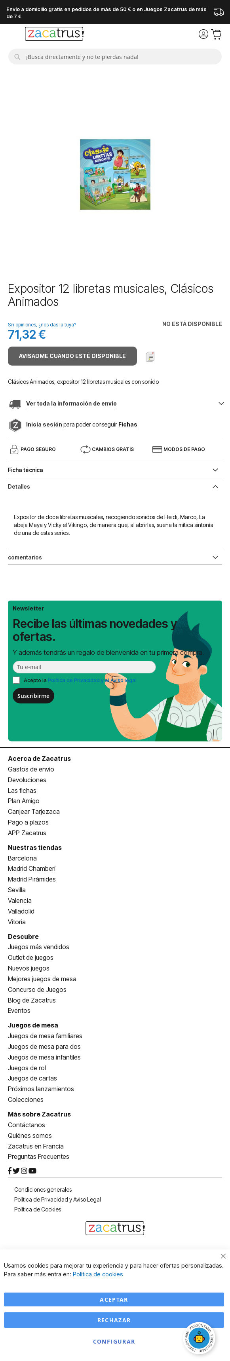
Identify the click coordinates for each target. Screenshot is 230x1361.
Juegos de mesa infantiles (44, 1057)
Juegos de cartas (32, 1078)
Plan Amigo (24, 801)
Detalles (19, 486)
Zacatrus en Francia (36, 1146)
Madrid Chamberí (31, 868)
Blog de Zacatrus (32, 1000)
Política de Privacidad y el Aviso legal (92, 680)
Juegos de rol (27, 1068)
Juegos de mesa (33, 1025)
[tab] (115, 486)
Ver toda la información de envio (71, 403)
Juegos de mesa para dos (44, 1046)
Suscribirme (33, 695)
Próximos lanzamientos (41, 1089)
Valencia (20, 900)
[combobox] (115, 56)
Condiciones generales (43, 1189)
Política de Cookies (37, 1209)
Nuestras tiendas (35, 847)
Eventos (19, 1010)
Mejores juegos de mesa (42, 979)
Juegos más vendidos (38, 947)
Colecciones (26, 1099)
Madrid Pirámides (32, 879)
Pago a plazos (28, 822)
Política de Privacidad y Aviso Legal (57, 1199)
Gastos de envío (31, 769)
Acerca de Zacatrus (39, 758)
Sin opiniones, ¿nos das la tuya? (42, 325)
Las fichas (22, 790)
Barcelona (22, 858)
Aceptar (114, 1299)
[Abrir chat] (200, 1339)
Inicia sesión (44, 424)
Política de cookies (98, 1274)
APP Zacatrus (27, 833)
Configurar (114, 1341)
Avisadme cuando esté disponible (72, 356)
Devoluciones (27, 780)
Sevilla (17, 890)
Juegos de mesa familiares (45, 1036)
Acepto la (80, 680)
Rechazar (114, 1320)
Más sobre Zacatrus (39, 1114)
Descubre (23, 936)
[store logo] (54, 35)
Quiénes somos (30, 1135)
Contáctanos (26, 1125)
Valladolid (21, 911)
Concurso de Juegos (37, 989)
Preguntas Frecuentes (38, 1156)
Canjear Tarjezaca (34, 811)
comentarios (25, 557)
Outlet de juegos (30, 957)
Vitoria (17, 922)
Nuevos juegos (28, 968)
